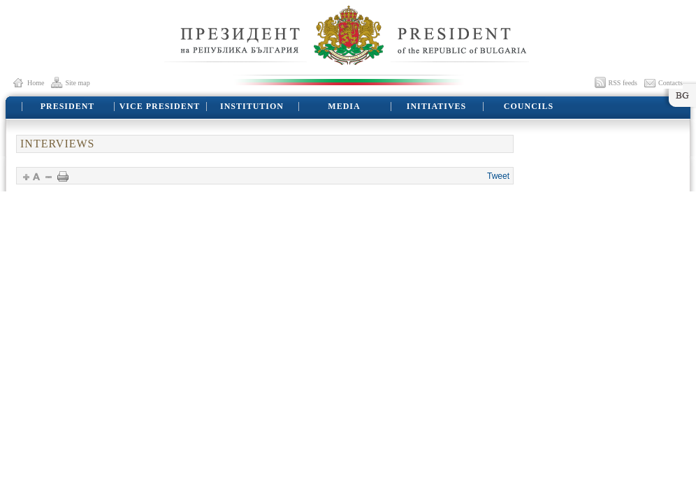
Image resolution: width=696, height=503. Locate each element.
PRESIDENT (68, 106)
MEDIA (344, 106)
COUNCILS (528, 106)
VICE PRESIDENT (160, 106)
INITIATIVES (436, 106)
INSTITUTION (252, 106)
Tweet (498, 176)
